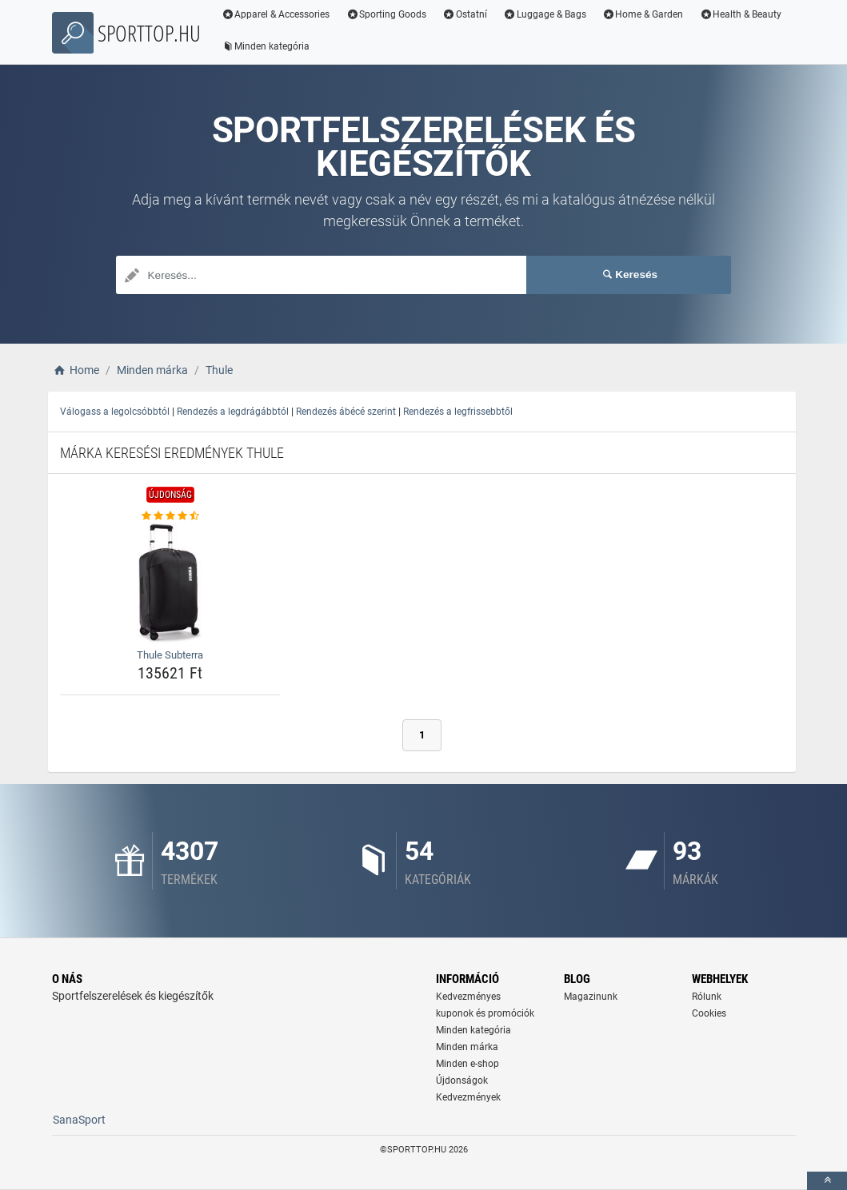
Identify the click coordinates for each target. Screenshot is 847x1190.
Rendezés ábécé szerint (346, 411)
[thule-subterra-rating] (171, 516)
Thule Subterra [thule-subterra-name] (170, 655)
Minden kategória (266, 46)
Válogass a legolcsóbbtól (115, 411)
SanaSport (79, 1119)
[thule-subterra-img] (171, 583)
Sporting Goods (386, 14)
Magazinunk (590, 996)
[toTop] (827, 1181)
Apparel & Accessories (276, 14)
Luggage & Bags (544, 14)
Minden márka (467, 1047)
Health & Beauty (740, 14)
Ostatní (464, 14)
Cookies (709, 1013)
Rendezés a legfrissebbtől (458, 411)
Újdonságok (462, 1080)
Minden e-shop (467, 1063)
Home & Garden (643, 14)
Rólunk (706, 996)
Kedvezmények (468, 1097)
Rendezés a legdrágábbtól (233, 411)
